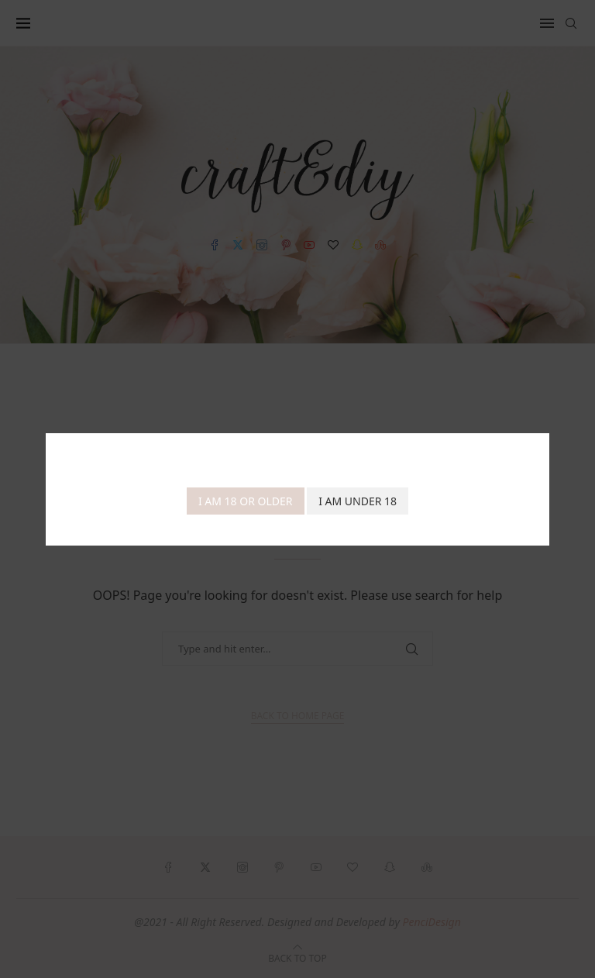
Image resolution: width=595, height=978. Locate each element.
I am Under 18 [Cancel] (357, 501)
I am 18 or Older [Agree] (245, 501)
